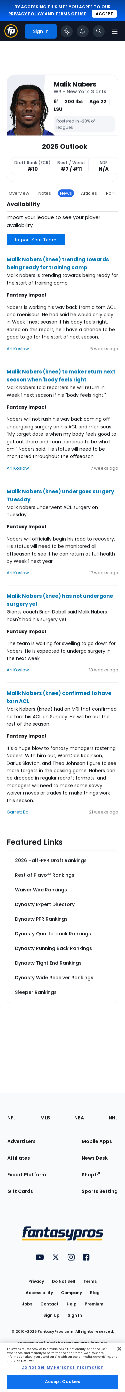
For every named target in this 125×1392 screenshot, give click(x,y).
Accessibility (39, 1292)
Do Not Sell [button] (63, 1281)
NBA (79, 1117)
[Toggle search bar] (99, 31)
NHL (113, 1117)
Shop (91, 1174)
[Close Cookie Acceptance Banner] (119, 1348)
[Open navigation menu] (115, 31)
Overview (19, 193)
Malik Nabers (75, 84)
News (66, 193)
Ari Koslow (18, 349)
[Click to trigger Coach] (67, 31)
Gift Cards (20, 1191)
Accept (104, 14)
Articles (89, 193)
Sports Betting (100, 1191)
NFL (11, 1117)
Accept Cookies (62, 1381)
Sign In (75, 1315)
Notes (44, 193)
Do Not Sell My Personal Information (62, 1367)
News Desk (95, 1158)
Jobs (27, 1304)
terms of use (70, 14)
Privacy (36, 1281)
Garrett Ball (19, 812)
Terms (90, 1281)
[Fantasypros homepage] (11, 35)
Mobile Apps (97, 1141)
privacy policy (26, 14)
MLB (45, 1117)
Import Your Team (36, 240)
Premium (94, 1304)
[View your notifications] (83, 31)
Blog (95, 1292)
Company (71, 1292)
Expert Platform (26, 1174)
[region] (62, 1367)
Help (72, 1304)
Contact (49, 1304)
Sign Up (51, 1315)
